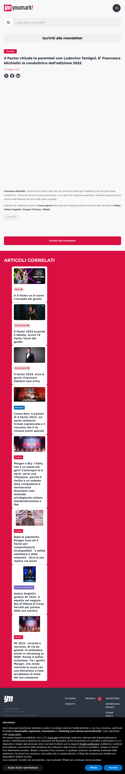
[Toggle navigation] (117, 8)
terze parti (53, 737)
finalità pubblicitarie (89, 744)
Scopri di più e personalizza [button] (23, 767)
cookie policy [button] (14, 734)
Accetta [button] (113, 767)
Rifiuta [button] (93, 767)
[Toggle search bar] (9, 22)
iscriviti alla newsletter (62, 38)
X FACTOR (11, 243)
